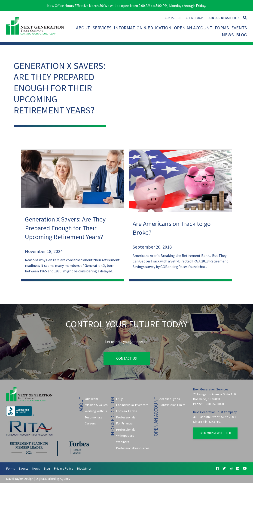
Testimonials (93, 417)
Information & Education (142, 28)
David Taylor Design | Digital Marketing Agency (38, 479)
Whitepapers (125, 435)
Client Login (195, 18)
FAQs (119, 399)
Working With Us (96, 411)
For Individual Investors (132, 405)
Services (102, 28)
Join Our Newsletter (223, 18)
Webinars (122, 442)
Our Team (91, 399)
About (83, 28)
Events (239, 28)
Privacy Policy (63, 468)
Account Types (169, 399)
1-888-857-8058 (213, 404)
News (228, 34)
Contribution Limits (172, 405)
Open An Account (193, 28)
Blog (241, 34)
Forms (222, 28)
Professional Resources (132, 448)
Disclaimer (84, 468)
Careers (90, 423)
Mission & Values (96, 405)
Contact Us (173, 18)
